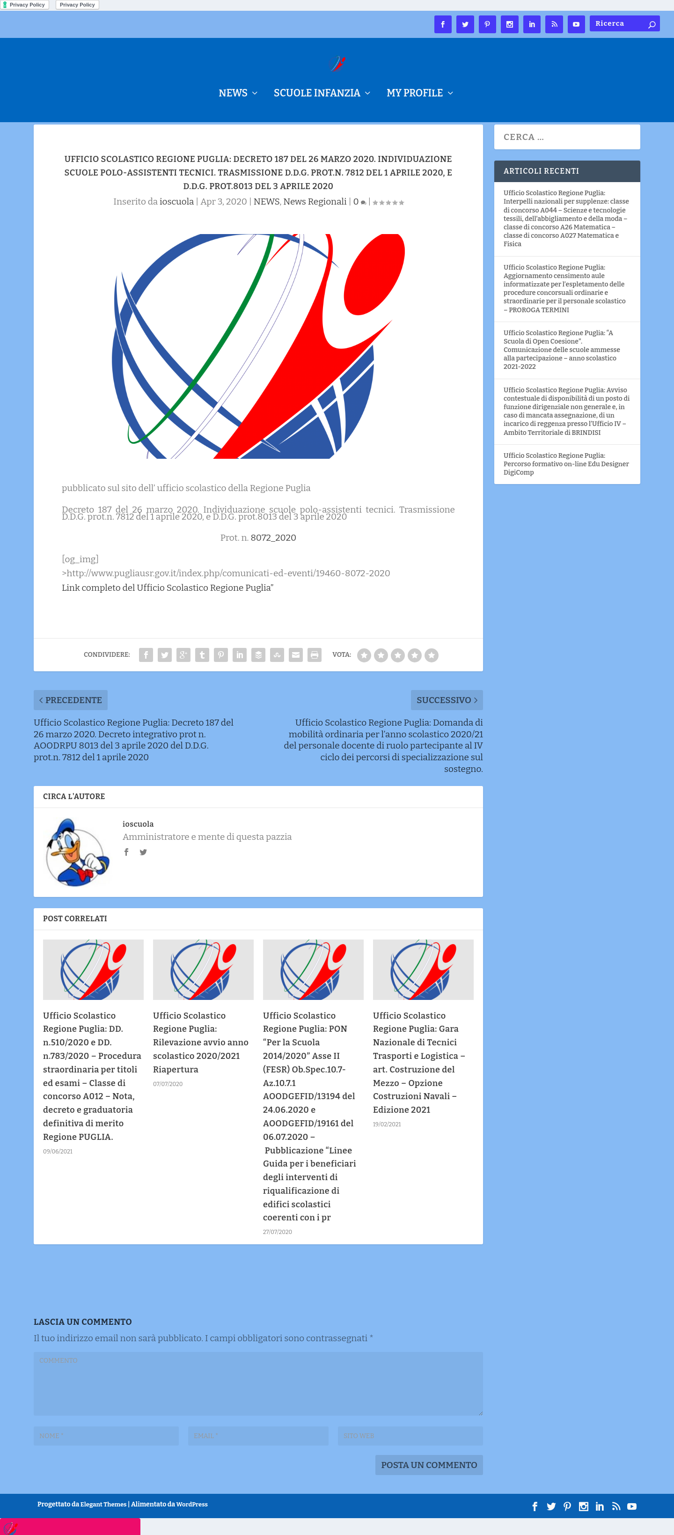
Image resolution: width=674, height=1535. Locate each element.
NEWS (233, 95)
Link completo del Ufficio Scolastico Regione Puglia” (168, 604)
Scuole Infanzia (317, 95)
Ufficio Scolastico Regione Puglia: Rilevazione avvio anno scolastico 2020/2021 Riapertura (201, 1059)
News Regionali (314, 218)
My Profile (415, 95)
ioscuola (177, 218)
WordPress (192, 1520)
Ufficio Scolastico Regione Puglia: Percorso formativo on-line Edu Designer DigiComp (566, 480)
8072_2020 (273, 554)
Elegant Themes (104, 1520)
